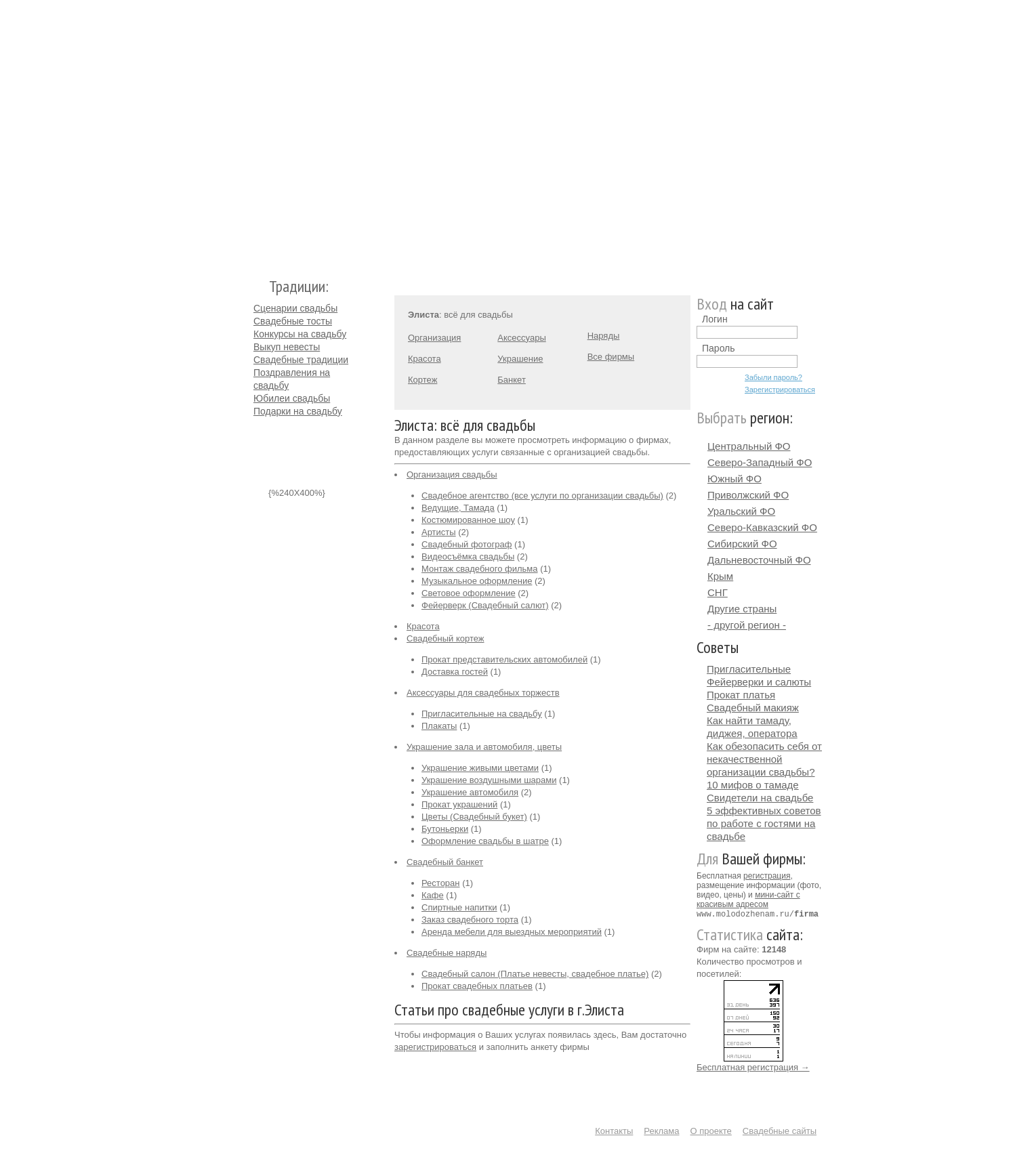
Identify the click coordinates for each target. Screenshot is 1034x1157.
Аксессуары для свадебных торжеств (483, 693)
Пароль (718, 348)
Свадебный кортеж (445, 638)
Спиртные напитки (459, 907)
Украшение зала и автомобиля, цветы (484, 747)
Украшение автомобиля (469, 792)
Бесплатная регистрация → (753, 1066)
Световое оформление (468, 593)
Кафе (432, 895)
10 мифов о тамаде (753, 785)
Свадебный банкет (445, 862)
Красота (424, 359)
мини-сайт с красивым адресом (748, 899)
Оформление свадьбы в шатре (485, 841)
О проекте (711, 1130)
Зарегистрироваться (780, 389)
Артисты (438, 532)
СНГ (717, 592)
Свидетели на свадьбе (760, 797)
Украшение (520, 359)
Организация (434, 338)
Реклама (661, 1130)
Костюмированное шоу (468, 520)
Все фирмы (610, 357)
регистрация (766, 876)
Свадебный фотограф (466, 544)
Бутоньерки (444, 829)
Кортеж (422, 380)
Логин (715, 319)
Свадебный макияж (753, 707)
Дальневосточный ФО (759, 560)
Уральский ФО (741, 511)
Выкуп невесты (286, 346)
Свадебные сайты (779, 1130)
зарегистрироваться (435, 1047)
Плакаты (439, 726)
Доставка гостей (454, 672)
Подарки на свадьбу (297, 411)
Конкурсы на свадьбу (299, 334)
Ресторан (440, 883)
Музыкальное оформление (476, 581)
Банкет (511, 380)
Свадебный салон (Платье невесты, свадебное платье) (534, 974)
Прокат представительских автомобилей (504, 659)
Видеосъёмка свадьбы (467, 556)
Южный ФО (734, 478)
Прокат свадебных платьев (477, 986)
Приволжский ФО (748, 495)
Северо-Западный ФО (759, 462)
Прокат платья (741, 694)
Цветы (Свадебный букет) (474, 817)
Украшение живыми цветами (480, 768)
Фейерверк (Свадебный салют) (485, 605)
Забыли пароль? (773, 377)
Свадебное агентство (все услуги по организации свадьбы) (542, 495)
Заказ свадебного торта (469, 919)
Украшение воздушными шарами (488, 780)
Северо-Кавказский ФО (762, 527)
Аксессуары (521, 338)
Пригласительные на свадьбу (481, 714)
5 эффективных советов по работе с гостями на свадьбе (764, 823)
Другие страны (742, 608)
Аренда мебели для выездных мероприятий (511, 932)
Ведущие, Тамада (458, 508)
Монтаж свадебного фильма (479, 569)
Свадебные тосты (292, 321)
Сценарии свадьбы (295, 308)
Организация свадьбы (452, 474)
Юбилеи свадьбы (291, 398)
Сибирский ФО (742, 543)
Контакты (614, 1130)
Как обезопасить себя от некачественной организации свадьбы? (764, 759)
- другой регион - (746, 625)
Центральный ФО (749, 446)
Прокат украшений (459, 804)
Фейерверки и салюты (759, 682)
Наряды (603, 336)
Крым (720, 576)
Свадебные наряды (447, 953)
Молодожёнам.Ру (258, 132)
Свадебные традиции (300, 359)
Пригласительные (749, 669)
